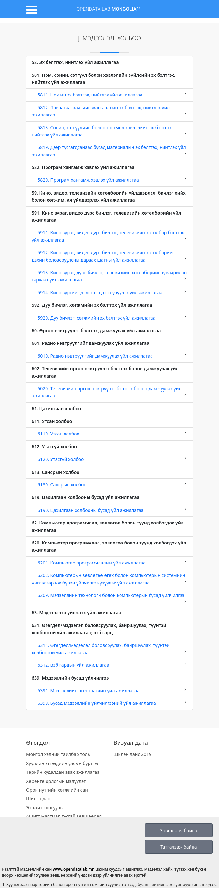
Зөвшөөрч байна (178, 830)
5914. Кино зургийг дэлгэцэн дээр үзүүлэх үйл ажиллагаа (109, 292)
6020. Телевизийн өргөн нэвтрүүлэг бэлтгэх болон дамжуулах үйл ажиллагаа (109, 392)
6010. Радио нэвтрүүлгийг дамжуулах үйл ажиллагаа (109, 356)
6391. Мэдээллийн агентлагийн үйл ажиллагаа (109, 690)
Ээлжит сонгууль (44, 807)
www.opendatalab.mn (73, 869)
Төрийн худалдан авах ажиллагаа (62, 772)
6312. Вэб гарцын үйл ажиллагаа (109, 665)
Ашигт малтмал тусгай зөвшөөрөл (64, 816)
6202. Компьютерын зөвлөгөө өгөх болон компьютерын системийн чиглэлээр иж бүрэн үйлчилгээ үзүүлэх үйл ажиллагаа (109, 578)
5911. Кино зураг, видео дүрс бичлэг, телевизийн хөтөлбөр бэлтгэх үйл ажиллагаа (109, 236)
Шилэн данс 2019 (132, 754)
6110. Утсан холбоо (109, 433)
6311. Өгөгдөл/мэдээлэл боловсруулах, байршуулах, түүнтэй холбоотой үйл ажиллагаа (109, 648)
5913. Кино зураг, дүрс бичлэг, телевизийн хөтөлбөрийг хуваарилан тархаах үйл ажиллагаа (109, 276)
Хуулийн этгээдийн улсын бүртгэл (62, 763)
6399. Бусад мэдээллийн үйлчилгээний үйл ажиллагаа (109, 703)
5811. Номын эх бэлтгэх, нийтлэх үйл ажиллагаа (109, 94)
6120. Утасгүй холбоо (109, 459)
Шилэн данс (39, 798)
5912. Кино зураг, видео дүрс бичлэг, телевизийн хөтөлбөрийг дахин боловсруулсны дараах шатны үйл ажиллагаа (109, 256)
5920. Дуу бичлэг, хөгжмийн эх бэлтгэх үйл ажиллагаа (109, 317)
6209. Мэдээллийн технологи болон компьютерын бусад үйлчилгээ (109, 598)
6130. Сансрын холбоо (109, 484)
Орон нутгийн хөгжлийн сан (57, 790)
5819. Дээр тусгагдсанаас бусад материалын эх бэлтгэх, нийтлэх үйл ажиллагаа (109, 150)
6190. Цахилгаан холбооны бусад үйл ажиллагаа (109, 510)
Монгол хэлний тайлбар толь (58, 754)
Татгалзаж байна (178, 847)
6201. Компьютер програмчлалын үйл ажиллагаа (109, 562)
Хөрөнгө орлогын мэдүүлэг (56, 781)
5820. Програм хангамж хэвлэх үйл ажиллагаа (109, 179)
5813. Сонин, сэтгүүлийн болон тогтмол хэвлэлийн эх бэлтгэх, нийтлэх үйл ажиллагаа (109, 131)
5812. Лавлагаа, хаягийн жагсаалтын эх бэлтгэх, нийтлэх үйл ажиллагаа (109, 111)
